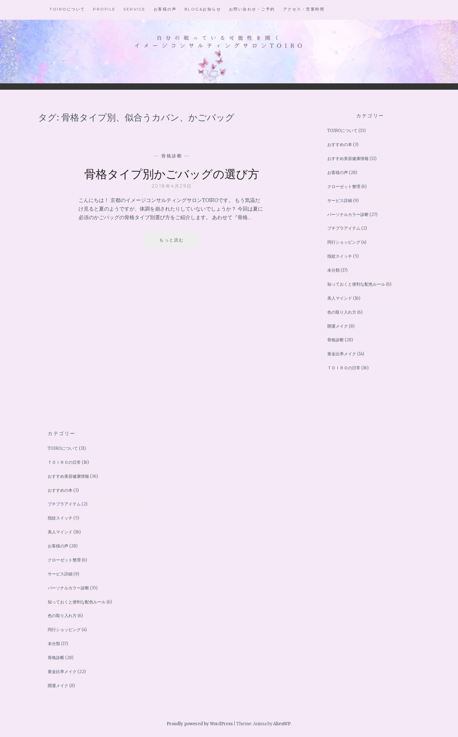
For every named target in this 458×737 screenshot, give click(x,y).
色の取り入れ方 (341, 312)
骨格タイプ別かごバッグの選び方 (171, 173)
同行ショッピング (343, 242)
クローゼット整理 (343, 186)
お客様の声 (165, 9)
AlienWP (282, 724)
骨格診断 (171, 156)
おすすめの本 (339, 144)
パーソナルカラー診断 (348, 214)
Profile (104, 9)
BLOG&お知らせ (202, 9)
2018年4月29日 (172, 186)
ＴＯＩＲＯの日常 (343, 368)
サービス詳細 (339, 200)
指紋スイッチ (339, 256)
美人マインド (339, 298)
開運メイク (337, 326)
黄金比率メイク (341, 354)
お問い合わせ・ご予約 (252, 9)
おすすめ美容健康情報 (348, 158)
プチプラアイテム (343, 228)
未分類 (333, 270)
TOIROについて (67, 9)
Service (134, 9)
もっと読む (174, 242)
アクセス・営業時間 (304, 9)
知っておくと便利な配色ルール (356, 284)
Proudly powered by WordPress (200, 724)
